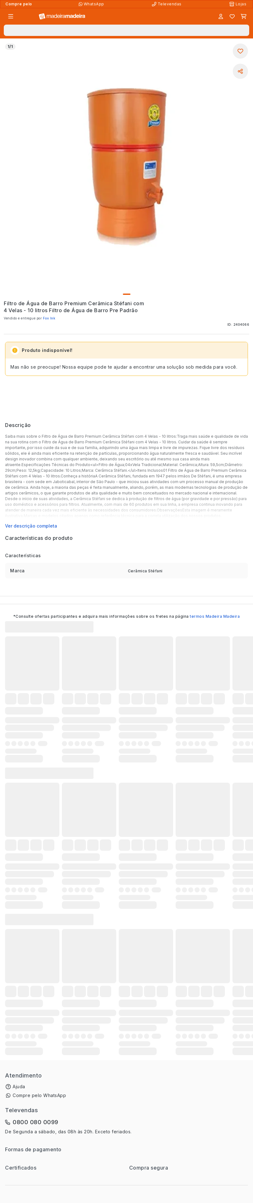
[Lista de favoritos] (232, 16)
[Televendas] (167, 4)
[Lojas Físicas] (238, 4)
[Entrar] (220, 16)
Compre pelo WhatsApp (39, 1095)
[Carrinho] (243, 16)
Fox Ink (49, 318)
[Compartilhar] (240, 71)
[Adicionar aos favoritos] (240, 51)
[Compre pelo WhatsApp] (92, 4)
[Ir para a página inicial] (62, 16)
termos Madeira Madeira (215, 616)
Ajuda (19, 1086)
